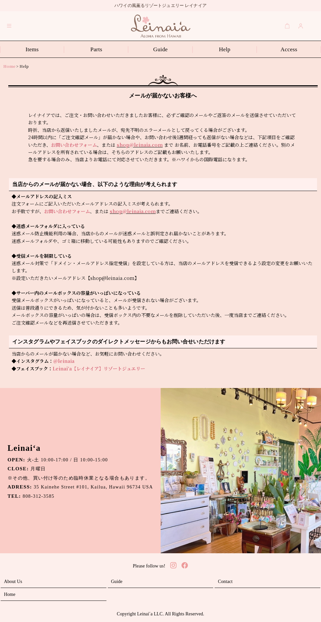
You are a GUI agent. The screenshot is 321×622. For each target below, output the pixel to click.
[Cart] (287, 25)
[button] (9, 25)
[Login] (301, 25)
